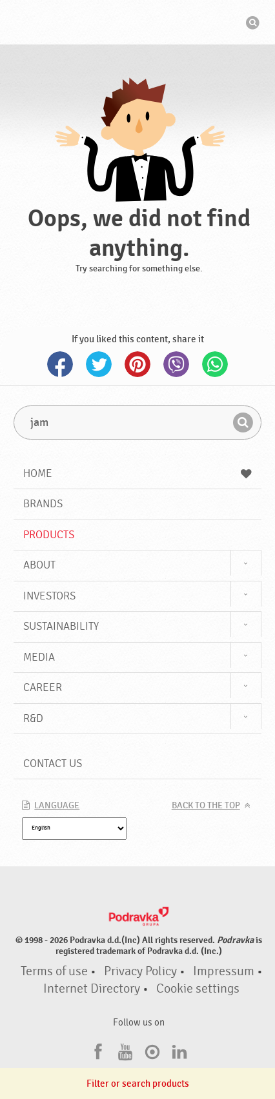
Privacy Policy (140, 971)
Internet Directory (91, 989)
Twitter (99, 364)
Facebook (60, 364)
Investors (49, 596)
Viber (176, 364)
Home (137, 473)
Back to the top (206, 806)
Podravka (137, 24)
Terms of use (54, 971)
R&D (33, 718)
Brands (43, 504)
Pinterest (137, 364)
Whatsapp (215, 364)
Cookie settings (197, 989)
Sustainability (61, 626)
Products (48, 535)
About (39, 565)
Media (39, 657)
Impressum (223, 971)
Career (42, 687)
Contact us (52, 763)
